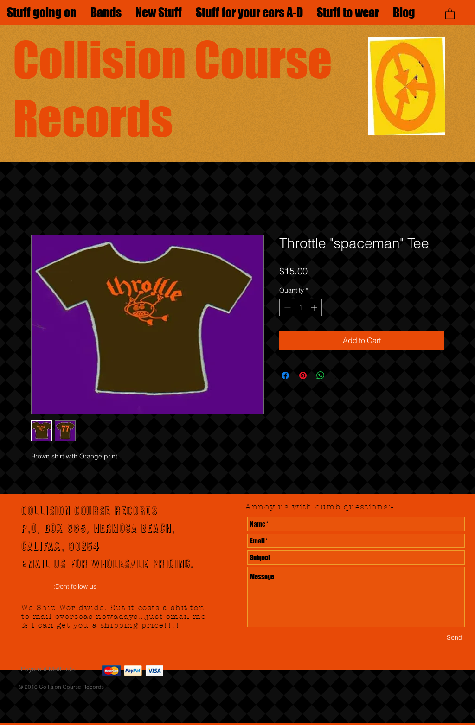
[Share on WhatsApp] (320, 375)
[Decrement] (286, 307)
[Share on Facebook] (285, 375)
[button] (450, 13)
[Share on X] (338, 375)
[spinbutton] (300, 307)
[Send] (454, 637)
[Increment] (315, 307)
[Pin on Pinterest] (302, 375)
